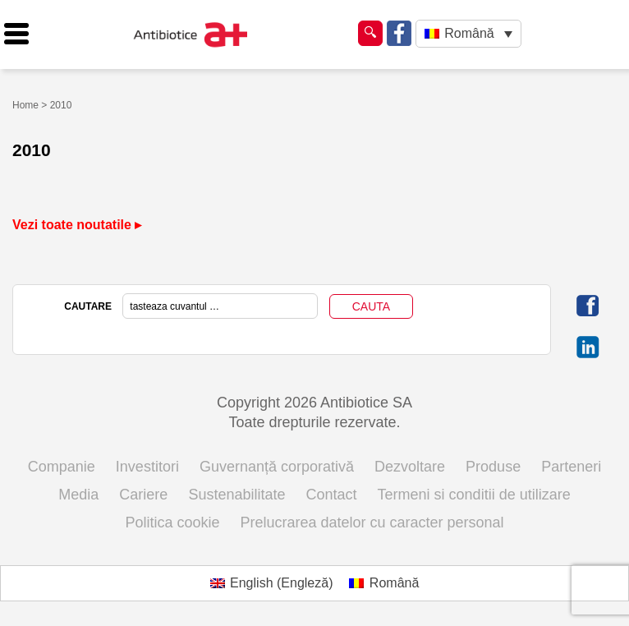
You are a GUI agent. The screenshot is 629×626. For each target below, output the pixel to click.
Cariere (143, 494)
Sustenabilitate (236, 494)
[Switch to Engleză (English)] (272, 583)
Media (78, 494)
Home (25, 105)
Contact (331, 494)
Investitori (147, 466)
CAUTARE (88, 306)
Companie (61, 466)
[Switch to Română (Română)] (384, 583)
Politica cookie (172, 522)
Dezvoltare (409, 466)
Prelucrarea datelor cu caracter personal (371, 522)
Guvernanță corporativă (277, 466)
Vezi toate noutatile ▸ (76, 225)
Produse (493, 466)
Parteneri (571, 466)
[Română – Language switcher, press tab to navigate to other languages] (468, 34)
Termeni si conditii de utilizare (474, 494)
